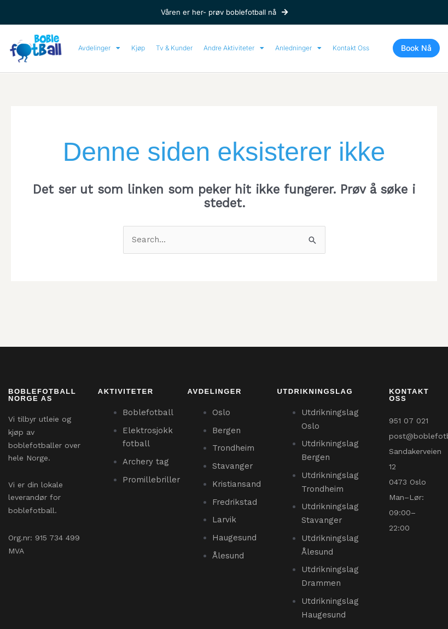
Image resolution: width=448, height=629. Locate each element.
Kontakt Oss (351, 48)
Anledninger (298, 48)
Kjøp (138, 48)
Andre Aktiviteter (233, 48)
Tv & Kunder (174, 48)
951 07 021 (408, 420)
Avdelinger (99, 48)
